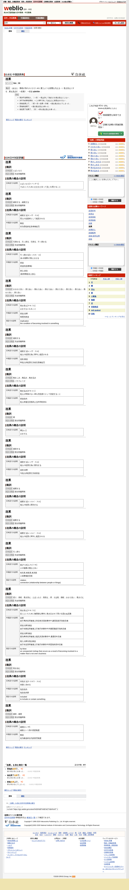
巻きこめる (94, 165)
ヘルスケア (48, 834)
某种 (22, 274)
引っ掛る (25, 242)
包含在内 (23, 689)
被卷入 (33, 621)
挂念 (26, 271)
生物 (66, 834)
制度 (38, 730)
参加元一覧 (31, 817)
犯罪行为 (30, 362)
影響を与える (55, 88)
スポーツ (61, 834)
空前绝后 (94, 307)
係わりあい (38, 289)
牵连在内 (23, 399)
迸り (15, 597)
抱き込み (32, 378)
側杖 (62, 597)
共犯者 (40, 394)
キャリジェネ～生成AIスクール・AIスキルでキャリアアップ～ (113, 869)
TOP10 (93, 279)
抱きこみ (16, 378)
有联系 (28, 573)
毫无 (27, 402)
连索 (90, 223)
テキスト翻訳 (93, 176)
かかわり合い (18, 289)
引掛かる (16, 242)
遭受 (52, 629)
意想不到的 (60, 621)
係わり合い (94, 159)
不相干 (38, 629)
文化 (36, 834)
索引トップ (10, 120)
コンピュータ (52, 833)
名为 (22, 738)
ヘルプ (9, 845)
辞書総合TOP (121, 2)
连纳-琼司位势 (94, 236)
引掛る (33, 242)
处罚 (38, 226)
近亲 (31, 226)
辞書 (4, 1)
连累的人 (94, 144)
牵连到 (22, 266)
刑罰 (34, 730)
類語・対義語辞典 (14, 1)
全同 (18, 174)
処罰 (38, 219)
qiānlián (36, 91)
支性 (93, 314)
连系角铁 (92, 220)
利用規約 (10, 847)
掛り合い (17, 292)
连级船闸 (92, 233)
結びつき (23, 565)
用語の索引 (19, 120)
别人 (23, 362)
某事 (28, 266)
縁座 (20, 714)
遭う (42, 88)
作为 (22, 226)
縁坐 (15, 714)
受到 (23, 317)
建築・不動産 (87, 833)
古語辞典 (57, 1)
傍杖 (20, 597)
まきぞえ (23, 309)
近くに (22, 614)
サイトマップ (12, 852)
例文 (23, 31)
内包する (23, 681)
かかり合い (70, 597)
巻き (56, 103)
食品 (71, 834)
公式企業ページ (85, 840)
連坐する (16, 338)
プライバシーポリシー (15, 850)
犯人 (22, 394)
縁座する (25, 202)
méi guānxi (96, 310)
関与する (37, 465)
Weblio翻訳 (107, 847)
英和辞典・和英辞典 (111, 845)
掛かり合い (59, 289)
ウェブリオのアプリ (38, 840)
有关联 (34, 573)
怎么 (93, 289)
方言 (80, 834)
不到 (59, 629)
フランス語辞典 (109, 855)
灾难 (66, 621)
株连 (22, 223)
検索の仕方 (11, 843)
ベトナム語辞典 (109, 862)
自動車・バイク (68, 833)
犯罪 (27, 505)
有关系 (37, 362)
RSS (73, 876)
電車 (59, 833)
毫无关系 (39, 636)
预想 (55, 629)
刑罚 (36, 738)
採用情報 (83, 845)
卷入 (22, 641)
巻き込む (16, 668)
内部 (22, 685)
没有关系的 (42, 621)
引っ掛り (16, 552)
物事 (26, 258)
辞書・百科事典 (88, 834)
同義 (20, 205)
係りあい (78, 289)
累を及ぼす (13, 91)
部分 (16, 205)
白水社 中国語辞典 (14, 74)
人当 (36, 402)
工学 (79, 833)
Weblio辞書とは (12, 840)
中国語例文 (25, 18)
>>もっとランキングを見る (115, 317)
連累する (16, 488)
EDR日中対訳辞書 (14, 158)
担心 (22, 271)
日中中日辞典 (37, 1)
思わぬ (65, 614)
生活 (41, 834)
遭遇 (52, 636)
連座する (23, 351)
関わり (31, 568)
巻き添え (67, 88)
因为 (22, 636)
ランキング (28, 120)
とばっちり (17, 171)
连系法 (91, 214)
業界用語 (43, 833)
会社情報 (83, 843)
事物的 (26, 576)
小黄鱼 (93, 296)
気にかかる (34, 258)
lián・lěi (16, 83)
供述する (53, 394)
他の (50, 98)
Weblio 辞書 (8, 28)
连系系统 (92, 217)
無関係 (37, 614)
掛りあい (29, 289)
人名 (75, 834)
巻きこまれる (95, 162)
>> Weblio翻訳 (119, 176)
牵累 (22, 91)
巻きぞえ (80, 597)
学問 (94, 833)
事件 (43, 614)
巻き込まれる (95, 168)
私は (42, 98)
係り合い (69, 289)
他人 (22, 354)
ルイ (24, 430)
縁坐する (16, 202)
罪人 (22, 219)
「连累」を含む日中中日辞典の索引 (22, 803)
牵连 (31, 91)
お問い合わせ (60, 840)
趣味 (54, 834)
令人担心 (32, 274)
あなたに (50, 100)
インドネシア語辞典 (111, 857)
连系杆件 (92, 211)
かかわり (37, 187)
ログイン (112, 2)
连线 (90, 239)
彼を (53, 103)
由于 (22, 621)
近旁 (27, 644)
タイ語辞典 (108, 859)
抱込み (24, 378)
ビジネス (36, 833)
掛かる (44, 242)
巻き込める (94, 171)
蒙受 (54, 621)
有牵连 (37, 473)
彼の (34, 106)
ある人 (15, 88)
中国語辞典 (28, 28)
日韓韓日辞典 (48, 1)
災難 (69, 614)
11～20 (106, 279)
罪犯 (25, 226)
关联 (31, 402)
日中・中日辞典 (10, 18)
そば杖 (56, 597)
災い (48, 187)
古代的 (31, 738)
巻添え (45, 597)
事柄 (21, 88)
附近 (27, 629)
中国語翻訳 (40, 18)
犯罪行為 (29, 354)
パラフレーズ (20, 381)
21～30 (118, 279)
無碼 (93, 300)
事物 (26, 274)
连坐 (22, 359)
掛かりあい (49, 289)
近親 (27, 219)
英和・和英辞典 (26, 1)
